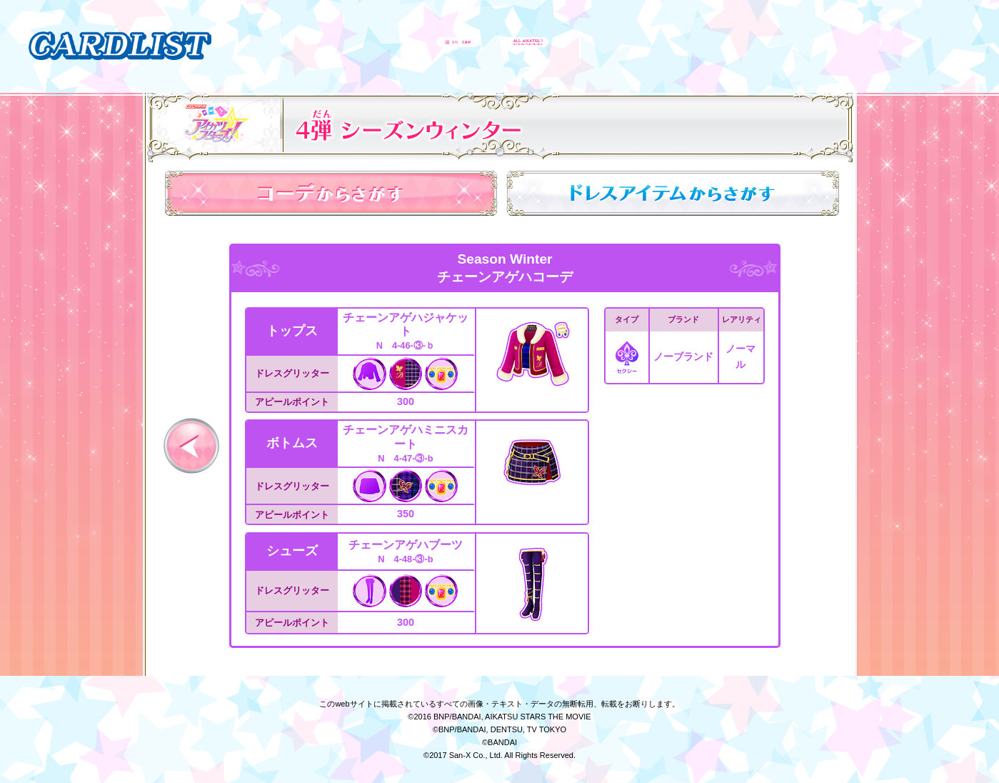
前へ (191, 446)
